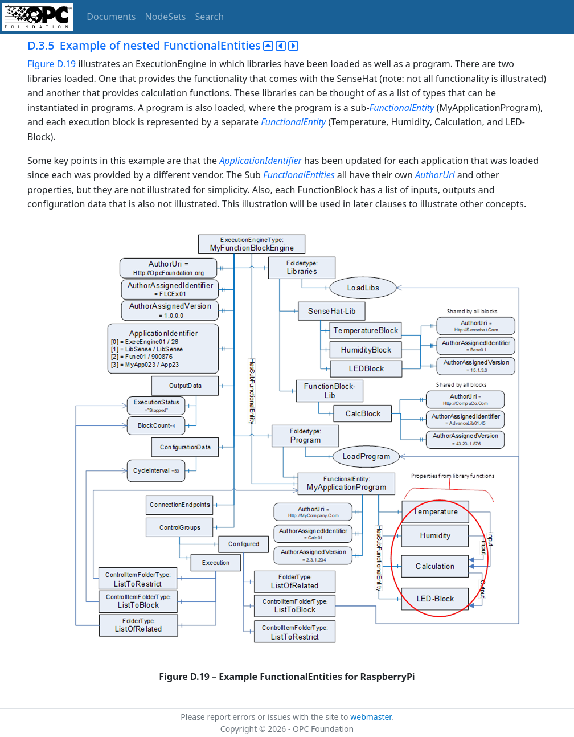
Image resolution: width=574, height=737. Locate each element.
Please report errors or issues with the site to (265, 716)
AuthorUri (435, 175)
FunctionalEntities (299, 175)
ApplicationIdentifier (260, 160)
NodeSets (165, 16)
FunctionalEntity (402, 107)
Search (209, 16)
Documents (111, 16)
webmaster (370, 716)
